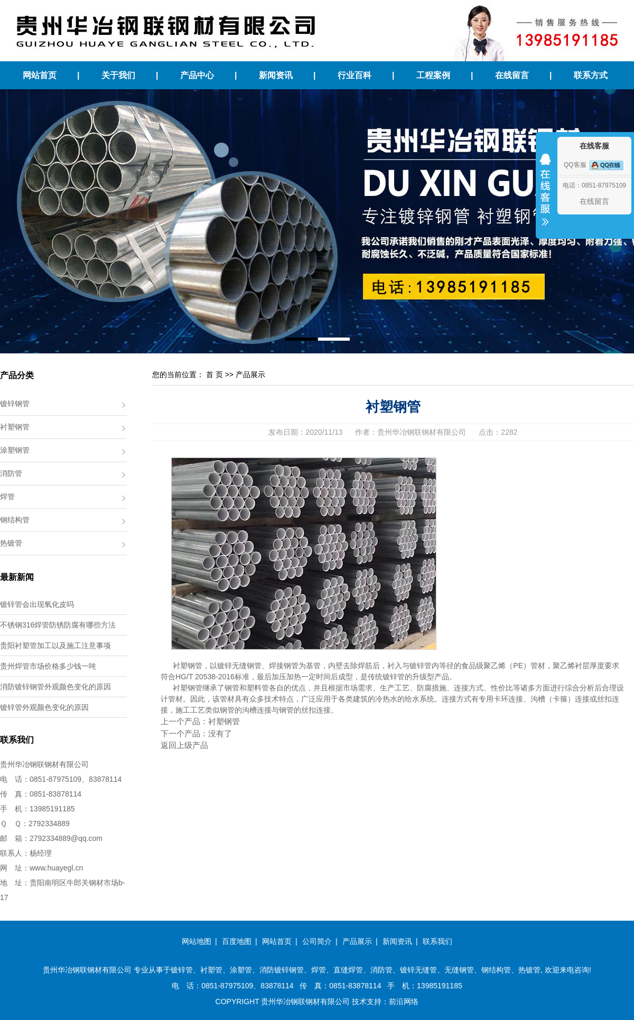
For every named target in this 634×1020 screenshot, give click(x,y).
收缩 (545, 196)
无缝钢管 (459, 970)
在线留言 (512, 75)
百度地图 (236, 941)
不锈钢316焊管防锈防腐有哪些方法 (58, 625)
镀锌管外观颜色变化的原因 (44, 707)
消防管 (11, 473)
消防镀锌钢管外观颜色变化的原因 (55, 686)
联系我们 (437, 941)
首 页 (214, 374)
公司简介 (317, 941)
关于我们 (118, 75)
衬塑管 (211, 970)
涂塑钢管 (15, 450)
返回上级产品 (184, 745)
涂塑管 (241, 970)
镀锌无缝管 (418, 970)
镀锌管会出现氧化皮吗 (37, 604)
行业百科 (354, 75)
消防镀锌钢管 (281, 970)
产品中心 (197, 75)
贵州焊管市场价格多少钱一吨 (48, 666)
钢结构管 (15, 520)
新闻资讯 (276, 75)
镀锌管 (182, 970)
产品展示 (250, 374)
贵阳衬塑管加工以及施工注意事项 (55, 645)
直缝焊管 (348, 970)
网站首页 (40, 75)
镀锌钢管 (15, 403)
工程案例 (433, 75)
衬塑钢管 (15, 427)
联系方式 (591, 75)
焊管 (7, 496)
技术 (359, 1001)
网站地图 (196, 941)
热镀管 (11, 543)
